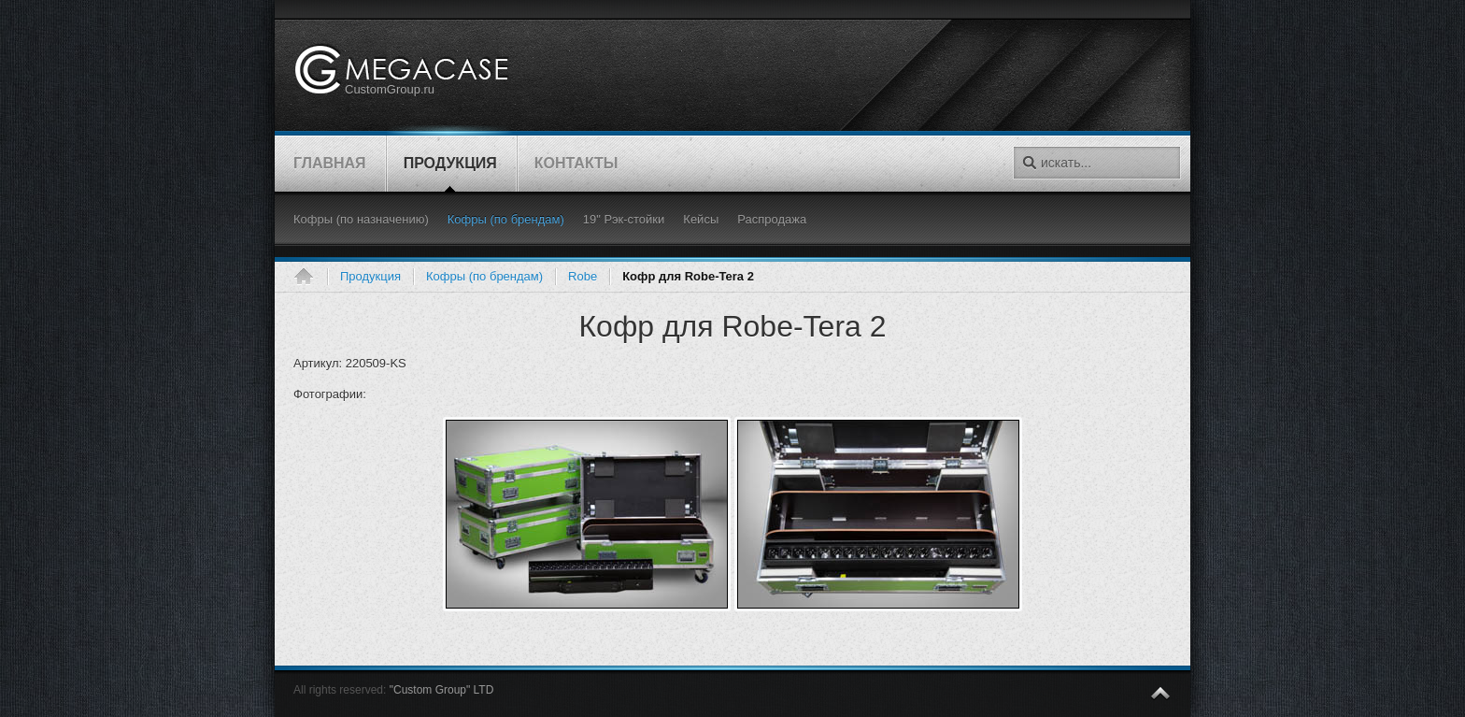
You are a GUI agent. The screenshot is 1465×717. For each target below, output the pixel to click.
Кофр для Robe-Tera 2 (732, 326)
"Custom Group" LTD (442, 689)
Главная (310, 276)
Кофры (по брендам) (484, 276)
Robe (582, 276)
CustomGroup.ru (389, 89)
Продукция (370, 276)
